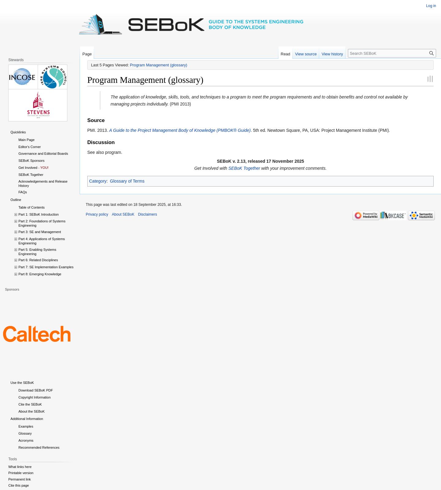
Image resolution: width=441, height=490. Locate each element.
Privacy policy (97, 214)
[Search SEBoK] (392, 53)
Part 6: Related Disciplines (38, 260)
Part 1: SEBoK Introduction (38, 214)
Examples (25, 426)
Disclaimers (147, 214)
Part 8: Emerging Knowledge (39, 274)
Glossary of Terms (127, 181)
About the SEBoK (31, 411)
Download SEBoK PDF (35, 390)
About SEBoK (123, 214)
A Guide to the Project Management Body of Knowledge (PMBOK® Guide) (180, 130)
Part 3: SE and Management (39, 232)
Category (98, 181)
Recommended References (38, 447)
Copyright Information (34, 397)
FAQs (22, 192)
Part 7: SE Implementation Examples (46, 267)
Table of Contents (31, 207)
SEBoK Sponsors (31, 160)
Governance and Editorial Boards (43, 153)
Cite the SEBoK (30, 404)
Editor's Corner (29, 147)
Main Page (26, 140)
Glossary (25, 433)
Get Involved (27, 167)
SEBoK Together (244, 168)
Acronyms (25, 440)
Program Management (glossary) (158, 65)
